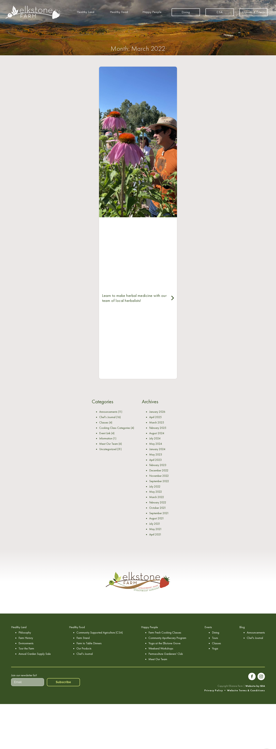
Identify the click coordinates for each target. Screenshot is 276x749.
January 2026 (157, 412)
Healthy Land (85, 12)
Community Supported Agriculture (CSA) (99, 632)
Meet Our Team (108, 444)
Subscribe (63, 682)
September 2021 (159, 513)
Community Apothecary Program (167, 638)
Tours (215, 638)
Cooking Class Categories (114, 428)
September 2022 (159, 481)
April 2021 (155, 534)
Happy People (152, 12)
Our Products (83, 648)
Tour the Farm (26, 648)
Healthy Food (119, 12)
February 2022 (157, 502)
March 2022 (156, 497)
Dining (186, 12)
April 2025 (155, 417)
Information (105, 438)
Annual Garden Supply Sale (35, 654)
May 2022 (155, 492)
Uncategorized (107, 449)
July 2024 (154, 438)
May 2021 (155, 529)
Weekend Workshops (160, 648)
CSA (220, 12)
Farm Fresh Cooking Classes (164, 632)
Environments (26, 643)
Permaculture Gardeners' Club (165, 654)
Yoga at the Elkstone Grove (164, 643)
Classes (103, 422)
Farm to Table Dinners (89, 643)
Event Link (105, 433)
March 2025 (156, 422)
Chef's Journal (107, 417)
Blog (242, 627)
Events (208, 627)
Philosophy (25, 632)
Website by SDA (255, 686)
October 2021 (157, 508)
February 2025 (157, 428)
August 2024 (156, 433)
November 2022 (159, 476)
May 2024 (155, 444)
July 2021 (154, 524)
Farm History (26, 638)
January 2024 (157, 449)
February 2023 (157, 465)
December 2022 (158, 470)
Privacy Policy (213, 690)
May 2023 (155, 454)
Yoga (215, 648)
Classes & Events (253, 12)
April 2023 (155, 460)
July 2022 (154, 486)
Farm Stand (83, 638)
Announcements (108, 412)
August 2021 (156, 518)
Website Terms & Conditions (246, 690)
